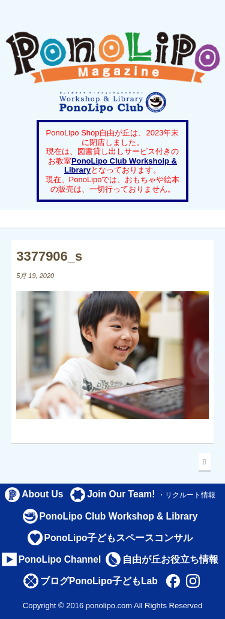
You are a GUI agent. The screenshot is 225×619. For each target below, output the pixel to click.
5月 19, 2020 (35, 275)
